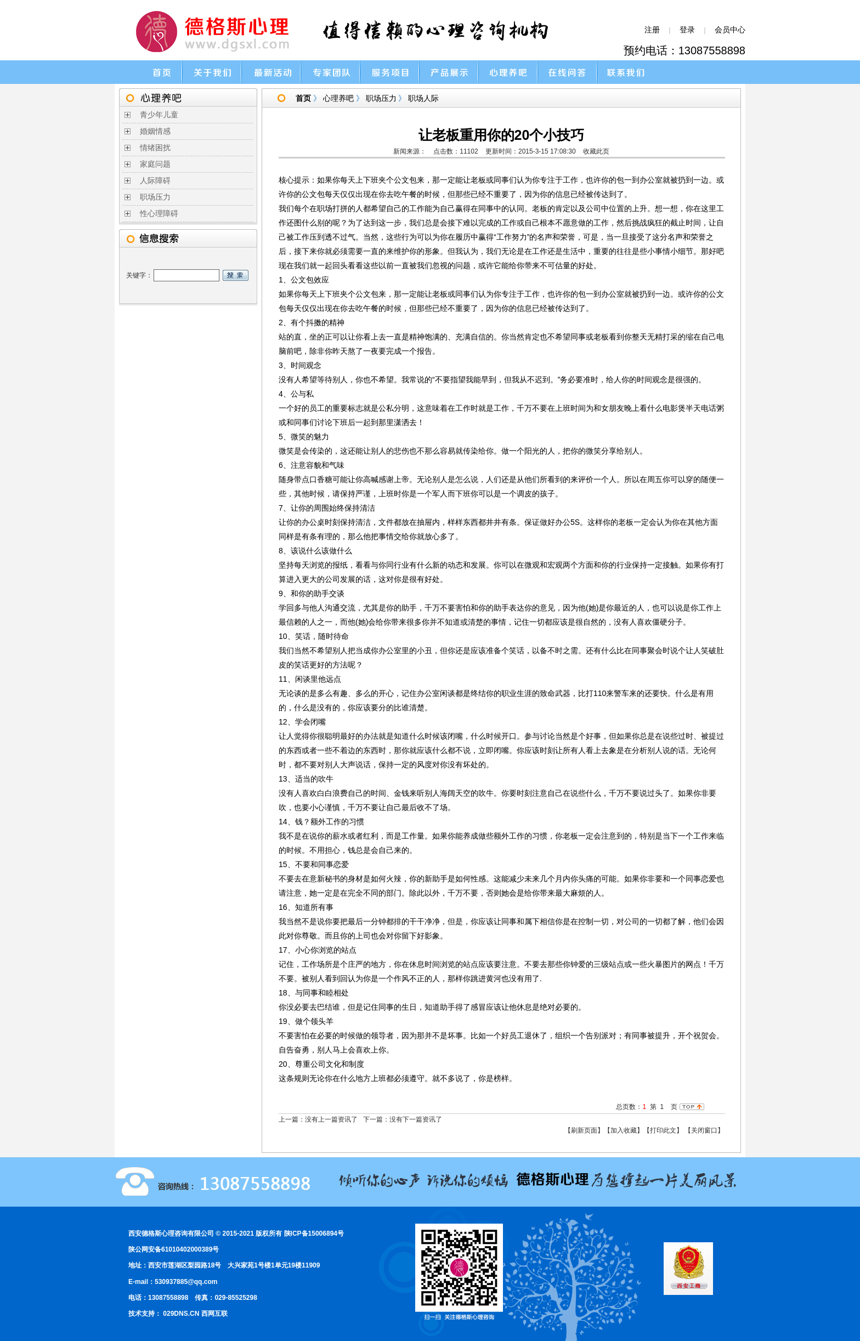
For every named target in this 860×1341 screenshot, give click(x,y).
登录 (687, 29)
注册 (652, 29)
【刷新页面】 (584, 1130)
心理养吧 (338, 98)
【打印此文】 (663, 1130)
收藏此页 (596, 151)
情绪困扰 (155, 148)
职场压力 (155, 197)
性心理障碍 (159, 214)
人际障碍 (155, 181)
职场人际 (423, 98)
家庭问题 (155, 164)
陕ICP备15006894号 (314, 1233)
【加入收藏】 (623, 1130)
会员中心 (730, 29)
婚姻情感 (155, 131)
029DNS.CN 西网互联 (195, 1313)
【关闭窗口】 (704, 1130)
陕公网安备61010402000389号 (173, 1249)
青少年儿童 (159, 115)
